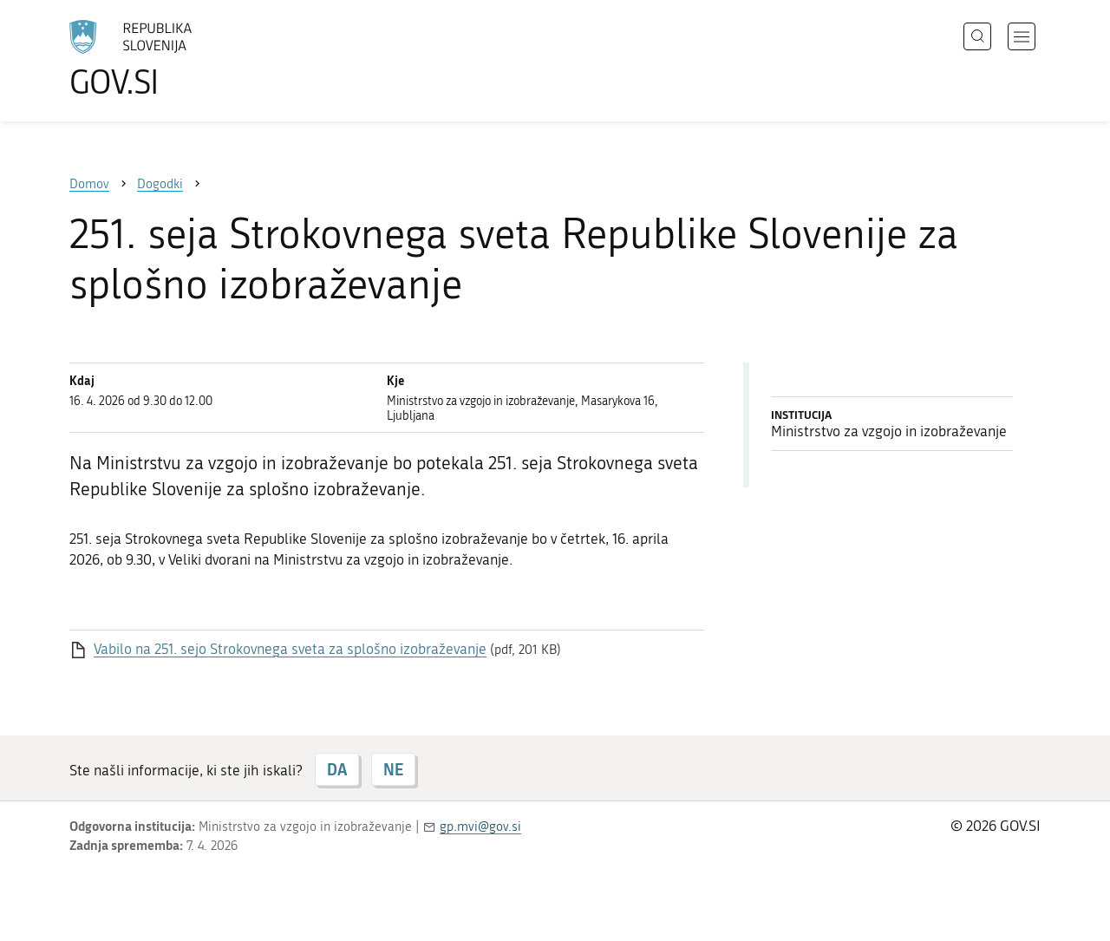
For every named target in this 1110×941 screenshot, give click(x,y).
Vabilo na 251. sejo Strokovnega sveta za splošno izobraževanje (290, 648)
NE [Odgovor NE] (393, 769)
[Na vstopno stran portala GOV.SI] (178, 59)
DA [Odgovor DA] (337, 769)
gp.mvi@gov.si (480, 826)
